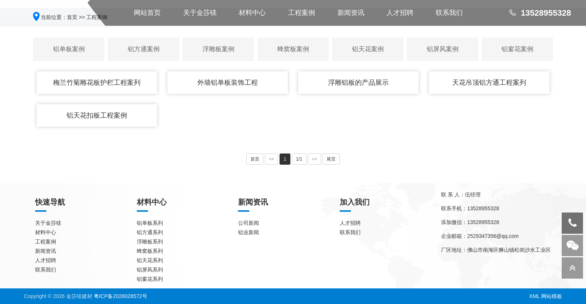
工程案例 (45, 242)
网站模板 (551, 296)
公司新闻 (248, 223)
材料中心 (45, 232)
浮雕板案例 (218, 49)
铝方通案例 (144, 49)
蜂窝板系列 (150, 251)
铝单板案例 (69, 49)
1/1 (299, 159)
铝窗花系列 (150, 279)
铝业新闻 (248, 232)
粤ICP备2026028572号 (120, 296)
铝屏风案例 (443, 49)
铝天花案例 (368, 49)
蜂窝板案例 (293, 49)
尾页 (331, 159)
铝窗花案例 (517, 49)
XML (534, 296)
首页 (254, 159)
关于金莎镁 (48, 223)
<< (271, 159)
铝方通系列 (150, 232)
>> (314, 159)
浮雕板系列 (150, 242)
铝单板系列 (150, 223)
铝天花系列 (150, 260)
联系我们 (45, 270)
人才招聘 (45, 260)
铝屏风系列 (150, 270)
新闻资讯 (45, 251)
